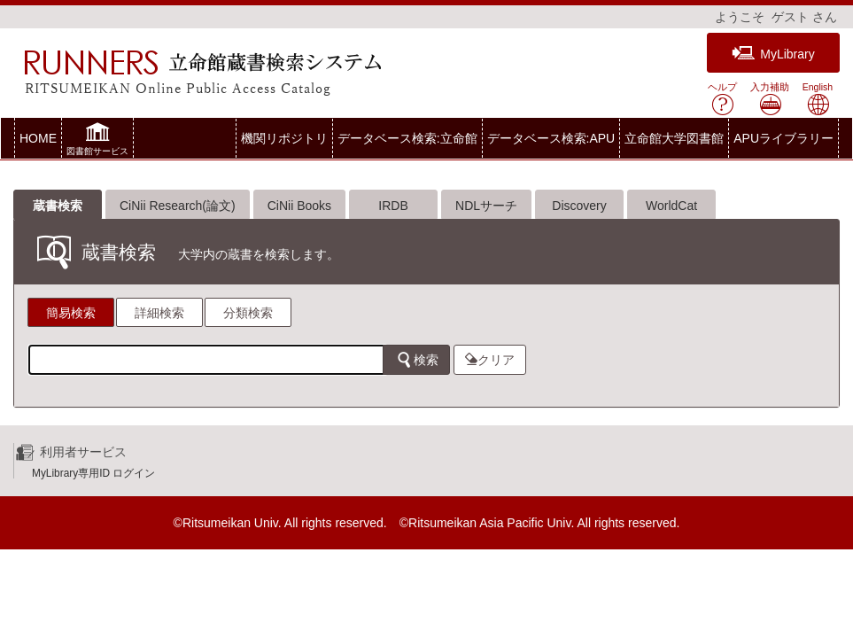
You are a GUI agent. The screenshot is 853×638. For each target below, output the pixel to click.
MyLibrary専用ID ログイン (93, 473)
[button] (97, 141)
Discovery (579, 205)
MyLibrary (773, 54)
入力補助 (769, 99)
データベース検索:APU (551, 138)
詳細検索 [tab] (159, 313)
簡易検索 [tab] (71, 313)
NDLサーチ (486, 205)
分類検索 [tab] (248, 313)
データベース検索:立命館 (407, 138)
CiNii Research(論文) (178, 205)
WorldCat (671, 205)
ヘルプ (722, 99)
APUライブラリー (783, 138)
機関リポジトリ (284, 138)
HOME (38, 138)
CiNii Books (299, 205)
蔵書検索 (57, 205)
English (818, 99)
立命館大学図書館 (674, 138)
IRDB (392, 205)
